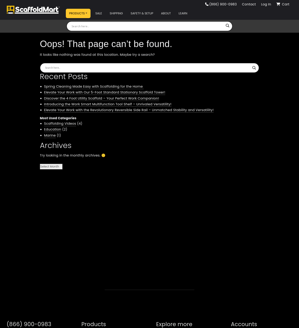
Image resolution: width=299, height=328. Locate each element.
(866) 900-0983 (221, 4)
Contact (249, 4)
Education (52, 129)
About (166, 13)
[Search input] (148, 26)
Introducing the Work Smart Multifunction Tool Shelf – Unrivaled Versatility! (108, 104)
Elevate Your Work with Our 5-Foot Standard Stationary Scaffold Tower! (104, 92)
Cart (282, 4)
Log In (266, 4)
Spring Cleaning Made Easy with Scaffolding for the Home (94, 86)
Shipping (116, 13)
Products (77, 13)
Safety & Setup (142, 13)
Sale (98, 13)
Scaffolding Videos (60, 123)
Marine (50, 135)
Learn (183, 13)
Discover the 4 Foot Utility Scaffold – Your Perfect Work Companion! (101, 98)
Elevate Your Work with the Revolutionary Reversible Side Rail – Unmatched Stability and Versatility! (129, 110)
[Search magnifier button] (227, 26)
